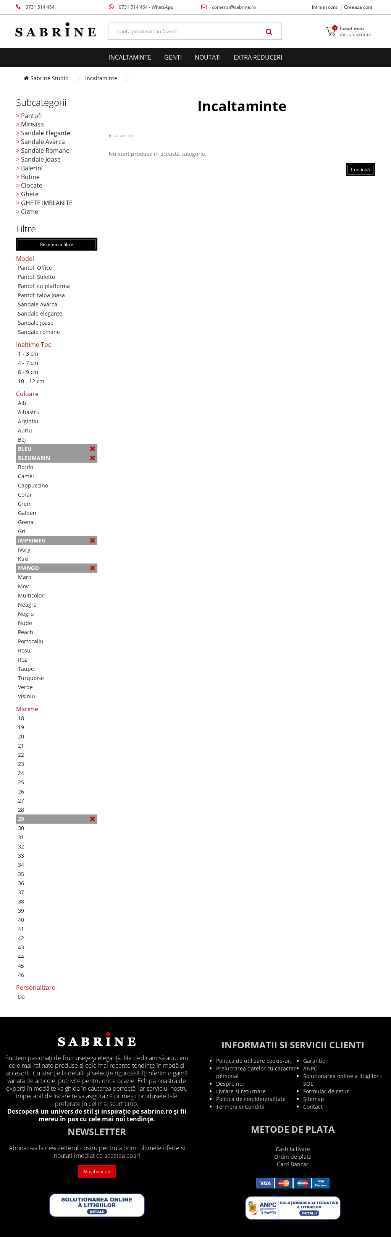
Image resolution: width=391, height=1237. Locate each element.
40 (21, 919)
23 (21, 763)
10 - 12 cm (31, 381)
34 (21, 864)
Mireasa (32, 124)
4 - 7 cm (28, 362)
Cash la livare (293, 1149)
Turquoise (31, 678)
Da (21, 996)
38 (21, 901)
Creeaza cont (358, 7)
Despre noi (230, 1083)
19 (21, 727)
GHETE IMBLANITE (47, 203)
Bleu (56, 448)
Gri (22, 531)
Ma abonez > (97, 1171)
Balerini (32, 168)
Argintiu (28, 421)
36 (21, 883)
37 (21, 892)
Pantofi (31, 116)
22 (21, 754)
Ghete (30, 194)
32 (21, 846)
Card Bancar (293, 1164)
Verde (25, 687)
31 (21, 837)
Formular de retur (326, 1091)
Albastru (29, 412)
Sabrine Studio (46, 78)
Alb (22, 402)
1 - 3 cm (28, 353)
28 (21, 809)
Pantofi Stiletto (36, 276)
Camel (26, 476)
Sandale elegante (40, 313)
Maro (24, 577)
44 (21, 956)
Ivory (24, 549)
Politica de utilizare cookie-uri (254, 1060)
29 (56, 819)
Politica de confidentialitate (251, 1099)
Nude (25, 623)
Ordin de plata (293, 1156)
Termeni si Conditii (240, 1106)
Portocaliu (31, 641)
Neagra (27, 604)
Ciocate (31, 185)
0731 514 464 (35, 7)
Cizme (29, 211)
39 (21, 910)
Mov (23, 586)
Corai (24, 494)
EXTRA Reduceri (258, 57)
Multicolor (31, 595)
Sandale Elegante (45, 133)
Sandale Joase (41, 159)
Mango (56, 568)
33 (21, 855)
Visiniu (26, 696)
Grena (26, 522)
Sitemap (313, 1099)
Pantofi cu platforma (44, 286)
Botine (30, 177)
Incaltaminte (130, 57)
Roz (22, 659)
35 (21, 874)
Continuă (360, 169)
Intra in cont (324, 7)
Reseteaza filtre (56, 244)
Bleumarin (56, 457)
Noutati (208, 57)
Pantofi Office (35, 267)
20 (21, 736)
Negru (26, 613)
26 (21, 791)
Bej (22, 439)
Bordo (25, 467)
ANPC (310, 1068)
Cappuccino (33, 485)
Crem (25, 503)
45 (21, 965)
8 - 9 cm (28, 372)
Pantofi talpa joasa (41, 295)
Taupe (26, 668)
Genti (173, 57)
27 (21, 800)
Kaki (23, 558)
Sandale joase (35, 322)
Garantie (314, 1060)
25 (21, 782)
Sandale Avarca (43, 142)
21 (21, 745)
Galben (27, 512)
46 (21, 974)
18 (21, 718)
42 (21, 938)
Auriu (25, 430)
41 (21, 929)
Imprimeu (56, 540)
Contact (313, 1106)
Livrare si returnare (241, 1091)
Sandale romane (39, 331)
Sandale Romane (45, 150)
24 (21, 773)
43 (21, 947)
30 (21, 828)
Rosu (24, 650)
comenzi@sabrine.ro (228, 7)
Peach (25, 632)
